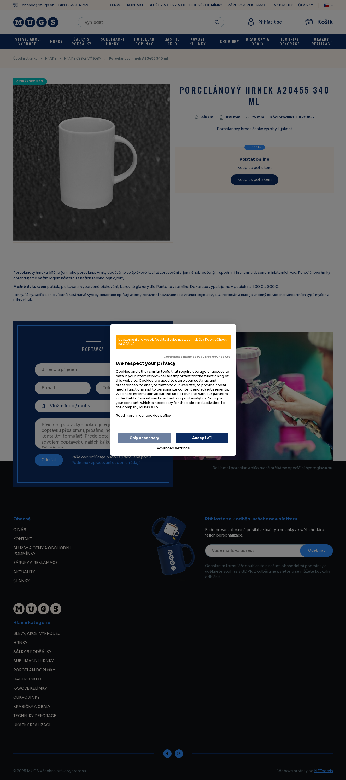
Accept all (202, 438)
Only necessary (144, 438)
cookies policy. (158, 415)
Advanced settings (173, 448)
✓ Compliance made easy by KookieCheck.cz (196, 356)
